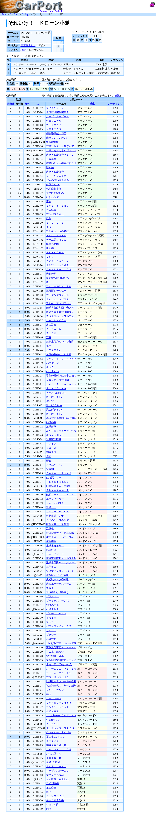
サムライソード (55, 554)
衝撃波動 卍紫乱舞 (57, 524)
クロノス (51, 447)
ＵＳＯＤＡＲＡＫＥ (57, 511)
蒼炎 (48, 460)
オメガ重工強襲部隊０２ (60, 312)
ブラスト (51, 622)
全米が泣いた (53, 762)
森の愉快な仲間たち (57, 278)
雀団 (48, 346)
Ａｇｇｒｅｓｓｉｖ (57, 261)
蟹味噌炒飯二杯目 (56, 133)
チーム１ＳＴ (53, 724)
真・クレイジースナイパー (61, 728)
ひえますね (52, 371)
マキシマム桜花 (55, 775)
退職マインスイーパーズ (60, 571)
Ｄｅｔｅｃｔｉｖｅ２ (58, 473)
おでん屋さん (53, 350)
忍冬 (48, 218)
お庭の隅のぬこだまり (58, 354)
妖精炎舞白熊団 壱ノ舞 (60, 307)
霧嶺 (48, 201)
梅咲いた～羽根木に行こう (61, 163)
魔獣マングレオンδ (57, 137)
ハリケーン (52, 363)
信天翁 (50, 401)
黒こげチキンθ (54, 409)
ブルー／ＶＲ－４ (56, 613)
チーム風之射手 (55, 800)
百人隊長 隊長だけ (57, 779)
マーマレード (53, 698)
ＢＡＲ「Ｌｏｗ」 (56, 766)
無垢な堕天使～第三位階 (60, 532)
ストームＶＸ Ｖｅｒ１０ (61, 668)
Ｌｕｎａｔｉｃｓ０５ (58, 749)
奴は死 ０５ (53, 477)
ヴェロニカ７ (53, 125)
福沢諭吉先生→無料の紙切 (61, 685)
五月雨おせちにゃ (56, 290)
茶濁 (48, 227)
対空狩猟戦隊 (53, 439)
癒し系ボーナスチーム (58, 583)
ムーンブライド (55, 796)
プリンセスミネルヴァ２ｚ (61, 150)
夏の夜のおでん (55, 736)
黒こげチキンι (54, 405)
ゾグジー (51, 634)
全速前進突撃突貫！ (57, 112)
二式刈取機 (52, 783)
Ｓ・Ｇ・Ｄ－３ (55, 222)
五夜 (48, 337)
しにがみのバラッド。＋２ (61, 715)
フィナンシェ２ (55, 108)
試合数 (10, 103)
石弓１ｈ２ (52, 609)
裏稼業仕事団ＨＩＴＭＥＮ (61, 647)
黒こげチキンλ (54, 397)
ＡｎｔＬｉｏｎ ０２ (58, 269)
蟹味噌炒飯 (52, 142)
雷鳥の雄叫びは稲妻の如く (61, 375)
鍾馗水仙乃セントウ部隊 (60, 341)
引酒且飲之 (52, 711)
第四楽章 (51, 787)
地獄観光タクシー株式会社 (61, 681)
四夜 (48, 809)
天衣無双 (51, 273)
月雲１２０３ (53, 129)
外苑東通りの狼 (55, 515)
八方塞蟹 (51, 159)
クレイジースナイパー (58, 732)
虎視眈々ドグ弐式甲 (57, 575)
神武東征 (51, 452)
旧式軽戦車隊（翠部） (58, 486)
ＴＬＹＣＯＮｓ (55, 252)
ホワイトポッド (55, 435)
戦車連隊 (51, 549)
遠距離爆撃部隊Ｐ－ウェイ (61, 660)
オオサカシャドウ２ (58, 299)
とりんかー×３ (54, 464)
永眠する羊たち (55, 545)
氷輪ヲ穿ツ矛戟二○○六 (59, 664)
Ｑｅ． (50, 256)
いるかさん (52, 719)
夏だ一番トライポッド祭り (61, 430)
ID (38, 103)
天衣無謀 (51, 210)
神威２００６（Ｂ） (57, 745)
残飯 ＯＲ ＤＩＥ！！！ (61, 494)
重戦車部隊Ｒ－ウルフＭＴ (61, 562)
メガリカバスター (56, 503)
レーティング (115, 103)
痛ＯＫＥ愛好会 (55, 171)
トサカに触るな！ (56, 392)
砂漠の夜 (51, 422)
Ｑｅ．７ (51, 630)
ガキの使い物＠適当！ (58, 180)
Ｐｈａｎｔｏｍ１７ (57, 490)
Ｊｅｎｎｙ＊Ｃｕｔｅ (58, 702)
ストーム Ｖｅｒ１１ (58, 673)
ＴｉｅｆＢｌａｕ (56, 388)
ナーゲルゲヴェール (57, 295)
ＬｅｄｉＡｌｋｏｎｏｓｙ (61, 384)
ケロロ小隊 (52, 804)
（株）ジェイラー (56, 320)
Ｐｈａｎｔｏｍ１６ (57, 481)
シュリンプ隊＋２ (56, 176)
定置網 (50, 469)
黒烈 (48, 792)
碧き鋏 (50, 167)
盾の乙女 (51, 324)
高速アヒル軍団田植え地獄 (61, 418)
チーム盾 (51, 333)
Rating (25, 14)
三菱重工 (51, 566)
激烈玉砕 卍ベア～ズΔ (59, 537)
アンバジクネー (55, 214)
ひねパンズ (52, 197)
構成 (92, 103)
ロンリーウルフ (55, 690)
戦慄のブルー (53, 605)
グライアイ (52, 741)
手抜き (50, 588)
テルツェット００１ (60, 265)
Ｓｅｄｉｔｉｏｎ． (57, 205)
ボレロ (50, 367)
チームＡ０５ (53, 329)
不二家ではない (55, 651)
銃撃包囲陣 (53, 244)
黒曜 (51, 507)
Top (4, 14)
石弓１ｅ (51, 617)
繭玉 (48, 694)
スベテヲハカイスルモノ (60, 316)
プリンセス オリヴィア (60, 146)
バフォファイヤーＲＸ (58, 626)
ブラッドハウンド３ (57, 677)
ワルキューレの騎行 (57, 231)
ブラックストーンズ (57, 600)
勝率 (26, 103)
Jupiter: (24, 49)
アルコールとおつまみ (58, 286)
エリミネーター (55, 498)
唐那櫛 (50, 248)
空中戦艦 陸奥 (55, 656)
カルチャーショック (57, 707)
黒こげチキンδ (54, 414)
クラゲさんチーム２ (57, 770)
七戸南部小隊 (53, 188)
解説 (117, 95)
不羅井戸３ (52, 639)
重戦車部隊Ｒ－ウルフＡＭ (61, 558)
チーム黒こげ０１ (56, 239)
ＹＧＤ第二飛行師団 (57, 380)
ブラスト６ (52, 596)
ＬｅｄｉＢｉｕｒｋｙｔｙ (61, 358)
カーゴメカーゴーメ (57, 116)
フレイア (51, 443)
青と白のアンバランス (58, 303)
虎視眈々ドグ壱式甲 (57, 579)
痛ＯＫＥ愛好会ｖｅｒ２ (60, 154)
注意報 (50, 528)
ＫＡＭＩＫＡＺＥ (56, 235)
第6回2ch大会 (27, 45)
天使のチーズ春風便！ (58, 520)
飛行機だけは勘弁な (57, 592)
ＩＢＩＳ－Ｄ (53, 758)
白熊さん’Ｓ (53, 184)
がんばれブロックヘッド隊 (61, 643)
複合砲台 (51, 541)
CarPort (14, 14)
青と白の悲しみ (55, 193)
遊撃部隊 (51, 426)
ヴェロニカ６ (53, 120)
